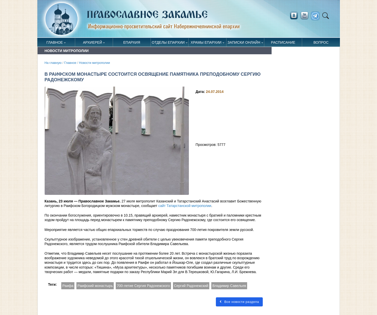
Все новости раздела (239, 302)
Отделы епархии (168, 42)
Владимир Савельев (229, 286)
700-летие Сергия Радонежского (143, 286)
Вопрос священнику (320, 43)
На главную (53, 63)
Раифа (67, 286)
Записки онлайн (243, 42)
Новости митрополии (94, 63)
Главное (54, 42)
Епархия (131, 42)
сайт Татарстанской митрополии (184, 206)
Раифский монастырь (95, 286)
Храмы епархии (206, 42)
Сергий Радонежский (191, 286)
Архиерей (92, 42)
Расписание (283, 42)
